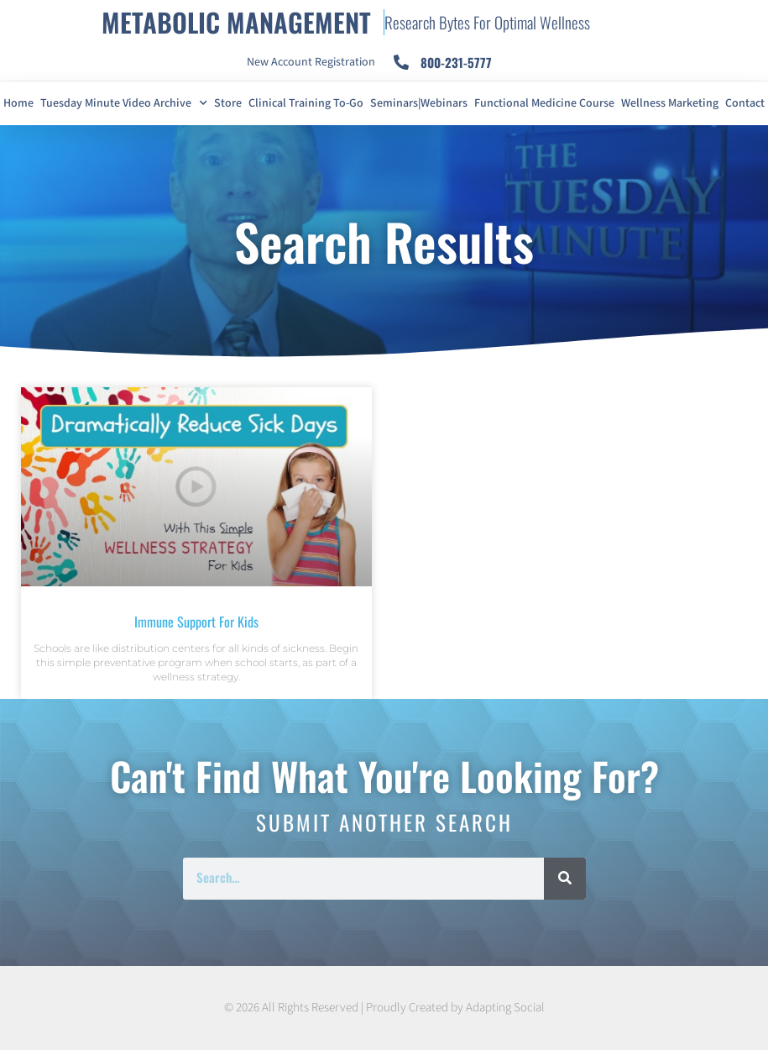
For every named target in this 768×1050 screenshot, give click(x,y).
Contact (745, 103)
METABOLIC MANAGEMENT (236, 22)
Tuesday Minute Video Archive (123, 103)
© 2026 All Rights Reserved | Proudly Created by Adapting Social (384, 1008)
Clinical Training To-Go (305, 103)
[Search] (565, 879)
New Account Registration (311, 62)
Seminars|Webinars (419, 103)
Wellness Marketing (669, 103)
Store (228, 103)
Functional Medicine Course (544, 103)
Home (18, 103)
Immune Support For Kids (196, 622)
